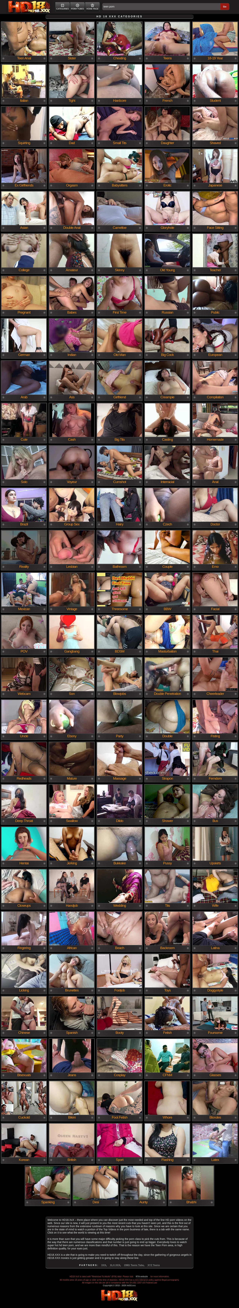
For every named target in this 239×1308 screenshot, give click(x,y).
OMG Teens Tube (134, 1265)
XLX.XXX (115, 1265)
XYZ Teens (154, 1265)
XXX (103, 1265)
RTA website (142, 1276)
